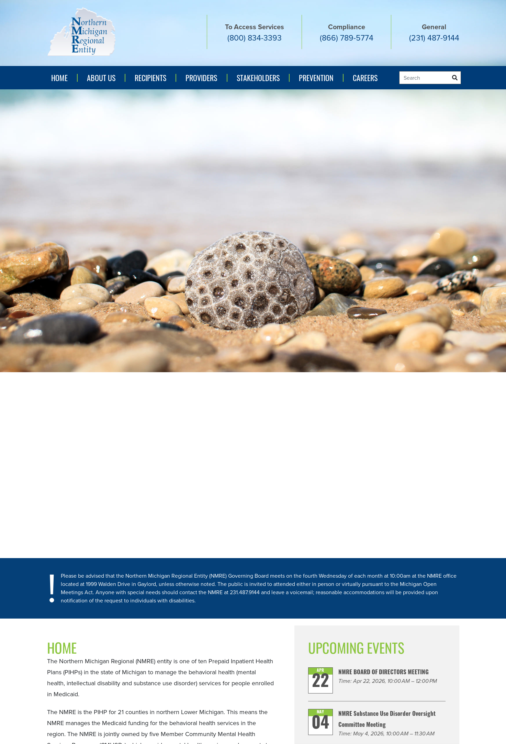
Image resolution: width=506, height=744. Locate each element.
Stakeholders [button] (258, 77)
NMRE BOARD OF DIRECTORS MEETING (383, 673)
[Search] (430, 77)
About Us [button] (101, 77)
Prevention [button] (318, 80)
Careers (365, 77)
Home (59, 77)
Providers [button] (201, 77)
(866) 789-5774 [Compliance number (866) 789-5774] (346, 38)
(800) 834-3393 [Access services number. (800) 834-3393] (254, 38)
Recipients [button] (150, 77)
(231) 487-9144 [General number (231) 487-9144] (434, 38)
